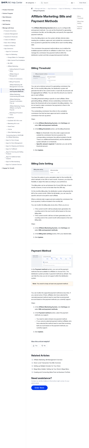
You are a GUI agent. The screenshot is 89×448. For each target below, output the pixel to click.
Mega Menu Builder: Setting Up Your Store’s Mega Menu (51, 369)
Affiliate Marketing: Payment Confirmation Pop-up (16, 101)
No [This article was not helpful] (45, 345)
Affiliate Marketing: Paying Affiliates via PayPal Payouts (17, 108)
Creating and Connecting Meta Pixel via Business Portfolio (52, 372)
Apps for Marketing (64, 8)
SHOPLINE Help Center (32, 9)
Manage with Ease (40, 8)
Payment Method (79, 27)
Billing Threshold (80, 17)
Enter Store (82, 2)
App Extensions (52, 8)
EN (72, 3)
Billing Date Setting (80, 22)
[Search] (54, 3)
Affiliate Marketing (78, 8)
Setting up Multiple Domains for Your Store (47, 366)
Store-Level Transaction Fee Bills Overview (47, 363)
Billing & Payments (39, 10)
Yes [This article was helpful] (36, 345)
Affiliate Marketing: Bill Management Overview (48, 360)
